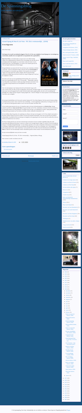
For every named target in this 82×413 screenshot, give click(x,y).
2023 (66, 278)
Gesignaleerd (66, 192)
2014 (66, 384)
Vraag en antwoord (67, 224)
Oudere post (55, 156)
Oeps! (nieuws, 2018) (70, 369)
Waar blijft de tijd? (67, 66)
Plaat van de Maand (67, 204)
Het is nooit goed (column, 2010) (70, 52)
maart (67, 310)
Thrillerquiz (65, 218)
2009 (66, 395)
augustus (68, 299)
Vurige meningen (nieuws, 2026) (70, 49)
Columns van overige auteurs (69, 179)
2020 (66, 284)
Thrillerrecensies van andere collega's (71, 221)
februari (68, 312)
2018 (66, 289)
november (68, 293)
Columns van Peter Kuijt (68, 184)
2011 (66, 391)
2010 (66, 393)
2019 (66, 286)
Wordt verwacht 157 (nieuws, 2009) (71, 54)
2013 (66, 386)
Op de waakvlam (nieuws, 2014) (70, 63)
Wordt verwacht (66, 227)
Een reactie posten (8, 149)
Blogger (68, 410)
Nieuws (64, 202)
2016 (66, 380)
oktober (68, 295)
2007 (66, 399)
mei (67, 305)
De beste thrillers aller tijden (69, 187)
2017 (66, 378)
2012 (66, 388)
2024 (66, 276)
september (68, 297)
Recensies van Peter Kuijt (68, 216)
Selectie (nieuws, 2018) (71, 360)
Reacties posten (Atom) (34, 161)
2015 (66, 382)
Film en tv (65, 189)
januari (67, 375)
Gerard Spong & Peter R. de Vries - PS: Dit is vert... (71, 339)
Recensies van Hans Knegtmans (70, 213)
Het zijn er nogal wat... (68, 41)
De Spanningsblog (16, 6)
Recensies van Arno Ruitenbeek (70, 207)
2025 (66, 274)
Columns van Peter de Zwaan (69, 182)
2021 (66, 282)
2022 (66, 280)
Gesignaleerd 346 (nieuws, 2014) (70, 47)
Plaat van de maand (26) (68, 61)
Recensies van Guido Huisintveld (70, 209)
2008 (66, 397)
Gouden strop (66, 194)
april (67, 308)
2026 (66, 272)
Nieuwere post (6, 156)
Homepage (31, 156)
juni (67, 303)
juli (67, 301)
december (68, 290)
